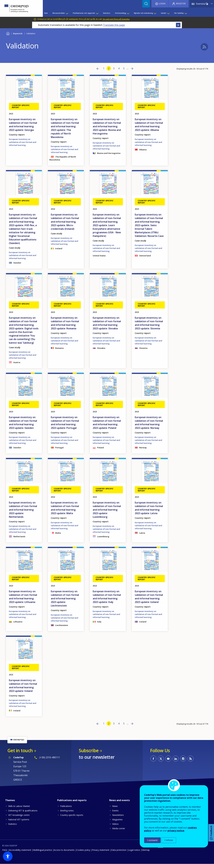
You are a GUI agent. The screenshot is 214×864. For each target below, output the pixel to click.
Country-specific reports (71, 815)
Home (8, 33)
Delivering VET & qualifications (22, 810)
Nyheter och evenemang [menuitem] (143, 13)
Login (162, 3)
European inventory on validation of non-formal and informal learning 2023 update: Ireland (23, 686)
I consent (152, 840)
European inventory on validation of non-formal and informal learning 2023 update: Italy (107, 597)
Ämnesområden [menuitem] (58, 13)
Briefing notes (67, 810)
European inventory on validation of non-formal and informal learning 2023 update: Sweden (23, 423)
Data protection (118, 850)
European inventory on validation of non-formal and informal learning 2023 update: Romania (65, 323)
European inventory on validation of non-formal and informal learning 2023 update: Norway (149, 423)
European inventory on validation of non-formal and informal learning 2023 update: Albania (149, 125)
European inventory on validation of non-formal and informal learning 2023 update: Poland (107, 423)
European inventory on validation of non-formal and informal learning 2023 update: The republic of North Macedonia (65, 128)
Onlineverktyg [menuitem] (120, 13)
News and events (119, 800)
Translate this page (114, 25)
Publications (66, 806)
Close (178, 25)
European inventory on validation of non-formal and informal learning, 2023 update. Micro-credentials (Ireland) (65, 221)
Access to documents (64, 850)
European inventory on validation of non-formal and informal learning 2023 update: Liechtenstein (65, 598)
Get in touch (20, 750)
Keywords (17, 33)
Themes (10, 800)
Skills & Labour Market (19, 806)
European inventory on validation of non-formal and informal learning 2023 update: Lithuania (23, 597)
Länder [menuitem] (163, 13)
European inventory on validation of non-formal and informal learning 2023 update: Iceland (149, 597)
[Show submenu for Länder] (168, 13)
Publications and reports (71, 800)
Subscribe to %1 (204, 47)
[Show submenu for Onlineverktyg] (128, 13)
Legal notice (134, 850)
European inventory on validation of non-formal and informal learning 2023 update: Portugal (65, 423)
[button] (7, 856)
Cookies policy (83, 850)
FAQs (4, 850)
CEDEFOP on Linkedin (176, 759)
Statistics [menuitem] (106, 13)
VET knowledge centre (19, 815)
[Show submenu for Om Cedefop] (185, 13)
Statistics (12, 824)
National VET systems (18, 819)
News (115, 806)
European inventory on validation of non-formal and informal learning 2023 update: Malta (65, 508)
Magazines (117, 819)
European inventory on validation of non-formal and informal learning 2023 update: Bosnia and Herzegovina (107, 126)
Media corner (118, 828)
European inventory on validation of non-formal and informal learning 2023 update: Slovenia (149, 323)
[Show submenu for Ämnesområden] (67, 13)
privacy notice (175, 830)
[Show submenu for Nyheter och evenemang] (155, 13)
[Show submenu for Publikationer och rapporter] (97, 13)
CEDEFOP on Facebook (153, 759)
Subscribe (89, 750)
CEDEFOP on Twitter (161, 759)
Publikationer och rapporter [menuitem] (84, 13)
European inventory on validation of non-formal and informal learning (22, 142)
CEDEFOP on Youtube (168, 759)
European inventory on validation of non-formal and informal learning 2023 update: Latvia (149, 508)
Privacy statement (100, 850)
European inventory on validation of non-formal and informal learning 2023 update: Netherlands (23, 509)
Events (115, 810)
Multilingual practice (42, 850)
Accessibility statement (20, 850)
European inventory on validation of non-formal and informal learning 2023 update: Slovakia (107, 323)
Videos (115, 824)
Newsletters (118, 815)
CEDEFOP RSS (190, 759)
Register (181, 3)
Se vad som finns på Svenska (116, 19)
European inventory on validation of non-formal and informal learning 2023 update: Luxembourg (107, 509)
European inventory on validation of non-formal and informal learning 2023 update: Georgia (23, 125)
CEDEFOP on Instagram (183, 759)
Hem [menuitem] (46, 13)
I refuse (169, 840)
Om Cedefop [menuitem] (179, 13)
